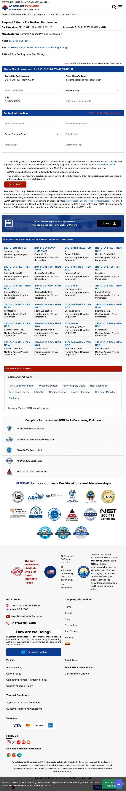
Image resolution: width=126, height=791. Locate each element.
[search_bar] (115, 7)
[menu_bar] (121, 7)
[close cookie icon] (123, 784)
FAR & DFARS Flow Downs (79, 667)
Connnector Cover (18, 392)
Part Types (71, 631)
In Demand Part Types (20, 376)
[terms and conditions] (5, 161)
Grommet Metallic (105, 392)
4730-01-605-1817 (19, 40)
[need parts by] (93, 90)
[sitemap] (67, 643)
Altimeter (39, 392)
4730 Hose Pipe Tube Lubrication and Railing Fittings (38, 47)
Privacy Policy (14, 667)
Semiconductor (58, 392)
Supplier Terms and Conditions (23, 702)
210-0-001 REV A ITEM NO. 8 (44, 249)
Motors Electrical (80, 392)
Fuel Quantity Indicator (21, 385)
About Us (70, 613)
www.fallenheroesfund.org (104, 583)
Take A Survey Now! (33, 652)
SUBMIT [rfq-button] (15, 184)
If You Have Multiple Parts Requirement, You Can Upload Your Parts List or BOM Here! (54, 223)
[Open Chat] (119, 784)
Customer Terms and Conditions (24, 708)
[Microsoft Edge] (19, 755)
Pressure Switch (48, 385)
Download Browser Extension (23, 748)
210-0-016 (71, 323)
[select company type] (32, 134)
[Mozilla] (14, 755)
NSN (7, 97)
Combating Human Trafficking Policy (26, 679)
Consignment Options (77, 673)
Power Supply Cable (73, 385)
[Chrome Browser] (9, 755)
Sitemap (69, 637)
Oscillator (13, 398)
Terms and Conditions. (105, 164)
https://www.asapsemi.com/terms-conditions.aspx (85, 201)
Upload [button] (109, 223)
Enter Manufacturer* (76, 76)
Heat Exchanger (99, 385)
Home (5, 14)
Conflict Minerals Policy (19, 685)
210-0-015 (71, 285)
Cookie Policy (13, 673)
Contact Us (71, 625)
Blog (67, 619)
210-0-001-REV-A (15, 247)
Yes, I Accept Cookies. (112, 784)
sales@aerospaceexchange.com (27, 616)
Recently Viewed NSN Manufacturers (28, 408)
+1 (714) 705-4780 (23, 623)
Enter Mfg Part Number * (17, 76)
